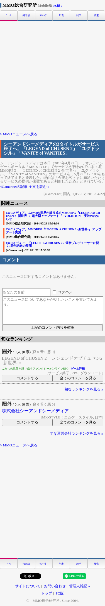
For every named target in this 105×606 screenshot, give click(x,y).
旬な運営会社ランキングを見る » (76, 433)
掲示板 (26, 15)
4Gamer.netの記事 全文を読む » (24, 186)
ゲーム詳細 (78, 368)
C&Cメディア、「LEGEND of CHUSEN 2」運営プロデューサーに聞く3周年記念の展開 (52, 244)
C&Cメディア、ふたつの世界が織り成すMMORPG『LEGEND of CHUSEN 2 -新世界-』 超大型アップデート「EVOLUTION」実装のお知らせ (53, 215)
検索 (96, 15)
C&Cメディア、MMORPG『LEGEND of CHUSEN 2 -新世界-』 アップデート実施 (53, 231)
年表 (61, 15)
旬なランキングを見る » (83, 389)
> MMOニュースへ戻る (18, 134)
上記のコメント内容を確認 (52, 327)
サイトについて (27, 586)
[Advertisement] (52, 76)
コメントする (27, 378)
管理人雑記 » (79, 586)
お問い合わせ (55, 586)
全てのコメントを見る (78, 378)
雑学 (78, 15)
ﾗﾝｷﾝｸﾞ (44, 15)
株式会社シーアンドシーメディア (35, 411)
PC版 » (57, 5)
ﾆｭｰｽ (8, 15)
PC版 (60, 593)
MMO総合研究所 (27, 5)
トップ (46, 593)
